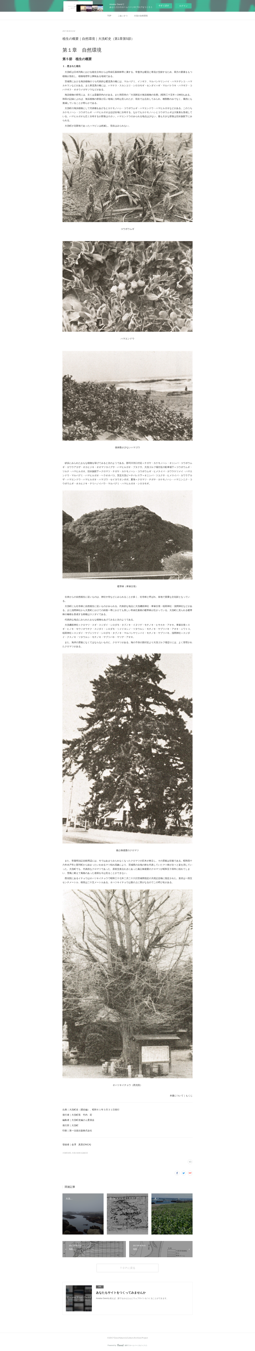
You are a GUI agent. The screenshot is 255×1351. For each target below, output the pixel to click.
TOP (109, 16)
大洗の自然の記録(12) (80, 1153)
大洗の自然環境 (141, 16)
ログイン (183, 6)
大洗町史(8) (66, 1153)
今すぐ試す (164, 5)
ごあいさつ (123, 16)
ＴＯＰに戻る (127, 1267)
